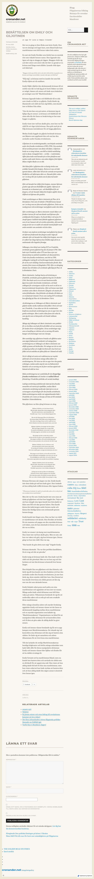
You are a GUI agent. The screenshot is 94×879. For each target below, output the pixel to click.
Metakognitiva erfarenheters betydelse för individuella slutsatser (79, 153)
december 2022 (74, 407)
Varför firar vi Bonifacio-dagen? (34, 725)
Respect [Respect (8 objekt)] (83, 513)
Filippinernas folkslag (79, 11)
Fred (70, 293)
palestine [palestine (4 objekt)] (76, 508)
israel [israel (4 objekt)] (81, 498)
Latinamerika (73, 316)
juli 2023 (71, 395)
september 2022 (74, 412)
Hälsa (70, 295)
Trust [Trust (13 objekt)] (80, 521)
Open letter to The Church (77, 110)
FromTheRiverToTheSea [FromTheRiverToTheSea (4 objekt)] (79, 491)
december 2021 (73, 430)
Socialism (72, 345)
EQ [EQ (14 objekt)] (74, 488)
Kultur (13, 47)
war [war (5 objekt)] (78, 525)
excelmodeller (78, 62)
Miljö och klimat (74, 320)
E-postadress (12, 796)
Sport (70, 347)
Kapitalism (72, 302)
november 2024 (74, 382)
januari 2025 (73, 380)
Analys (71, 275)
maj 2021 (72, 434)
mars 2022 (72, 424)
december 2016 (73, 449)
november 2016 (74, 451)
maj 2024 (72, 383)
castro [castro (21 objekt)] (71, 484)
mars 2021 (72, 436)
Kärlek (71, 304)
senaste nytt (26, 709)
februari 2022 (73, 426)
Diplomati (72, 281)
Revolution (13, 49)
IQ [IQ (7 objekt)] (78, 498)
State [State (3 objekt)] (69, 521)
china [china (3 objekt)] (76, 485)
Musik (71, 322)
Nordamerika (73, 324)
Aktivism (72, 273)
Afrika (71, 272)
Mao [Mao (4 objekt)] (82, 503)
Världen (8, 51)
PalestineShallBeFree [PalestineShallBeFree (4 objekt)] (74, 511)
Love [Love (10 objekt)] (76, 501)
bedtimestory (10, 53)
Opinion (71, 328)
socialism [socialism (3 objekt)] (76, 515)
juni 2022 (72, 418)
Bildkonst (72, 279)
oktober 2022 (73, 411)
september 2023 (74, 393)
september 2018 (74, 447)
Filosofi (71, 291)
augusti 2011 (72, 453)
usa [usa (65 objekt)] (74, 525)
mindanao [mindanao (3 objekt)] (84, 505)
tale (16, 53)
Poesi (70, 331)
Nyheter (25, 712)
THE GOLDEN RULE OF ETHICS (17, 849)
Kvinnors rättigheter (75, 314)
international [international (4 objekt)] (72, 498)
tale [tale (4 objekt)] (72, 521)
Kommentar (11, 759)
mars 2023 (72, 401)
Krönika (8, 47)
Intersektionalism (74, 301)
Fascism (71, 287)
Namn (8, 787)
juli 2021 (71, 432)
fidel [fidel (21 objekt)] (83, 488)
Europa (71, 285)
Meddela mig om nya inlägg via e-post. (21, 815)
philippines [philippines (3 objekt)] (71, 513)
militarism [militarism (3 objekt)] (77, 505)
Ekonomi (72, 283)
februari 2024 (73, 389)
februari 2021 (73, 438)
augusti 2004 (73, 455)
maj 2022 (72, 420)
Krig (70, 308)
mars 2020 (72, 443)
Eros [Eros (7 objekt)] (79, 488)
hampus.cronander (11, 42)
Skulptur (71, 343)
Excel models (9, 851)
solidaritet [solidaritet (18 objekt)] (73, 518)
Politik (8, 49)
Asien (70, 277)
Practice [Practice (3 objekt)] (77, 513)
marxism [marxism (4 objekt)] (70, 505)
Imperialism (73, 299)
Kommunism (73, 306)
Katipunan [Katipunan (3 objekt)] (71, 501)
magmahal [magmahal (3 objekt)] (71, 503)
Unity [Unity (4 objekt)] (69, 525)
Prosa (70, 335)
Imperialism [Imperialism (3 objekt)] (82, 495)
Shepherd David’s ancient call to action (79, 231)
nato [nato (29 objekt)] (70, 508)
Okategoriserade (74, 326)
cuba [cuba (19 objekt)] (70, 488)
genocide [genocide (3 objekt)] (70, 495)
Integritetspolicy (28, 870)
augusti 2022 (73, 414)
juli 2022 (71, 416)
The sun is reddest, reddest (77, 108)
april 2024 (72, 385)
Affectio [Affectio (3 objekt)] (70, 482)
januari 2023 (73, 405)
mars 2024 (72, 387)
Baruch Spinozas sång (75, 120)
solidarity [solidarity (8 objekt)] (82, 518)
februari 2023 (73, 403)
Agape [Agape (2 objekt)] (74, 482)
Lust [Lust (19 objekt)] (81, 501)
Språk (71, 349)
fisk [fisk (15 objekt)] (69, 491)
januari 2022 (73, 428)
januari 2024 (73, 391)
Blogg (72, 8)
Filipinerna (72, 289)
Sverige (71, 351)
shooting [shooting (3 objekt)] (70, 515)
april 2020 (72, 441)
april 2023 (72, 399)
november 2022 (74, 409)
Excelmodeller (76, 16)
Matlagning (72, 318)
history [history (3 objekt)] (76, 495)
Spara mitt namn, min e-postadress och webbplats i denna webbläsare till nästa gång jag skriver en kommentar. (34, 808)
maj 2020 (72, 440)
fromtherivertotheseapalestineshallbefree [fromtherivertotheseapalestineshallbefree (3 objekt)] (80, 493)
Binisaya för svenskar (79, 14)
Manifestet (74, 19)
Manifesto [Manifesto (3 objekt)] (77, 503)
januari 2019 (73, 445)
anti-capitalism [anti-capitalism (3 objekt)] (81, 482)
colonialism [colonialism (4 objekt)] (82, 485)
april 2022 (72, 422)
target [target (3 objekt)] (76, 521)
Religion (71, 339)
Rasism (71, 337)
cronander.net (15, 19)
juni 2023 (72, 397)
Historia (71, 297)
